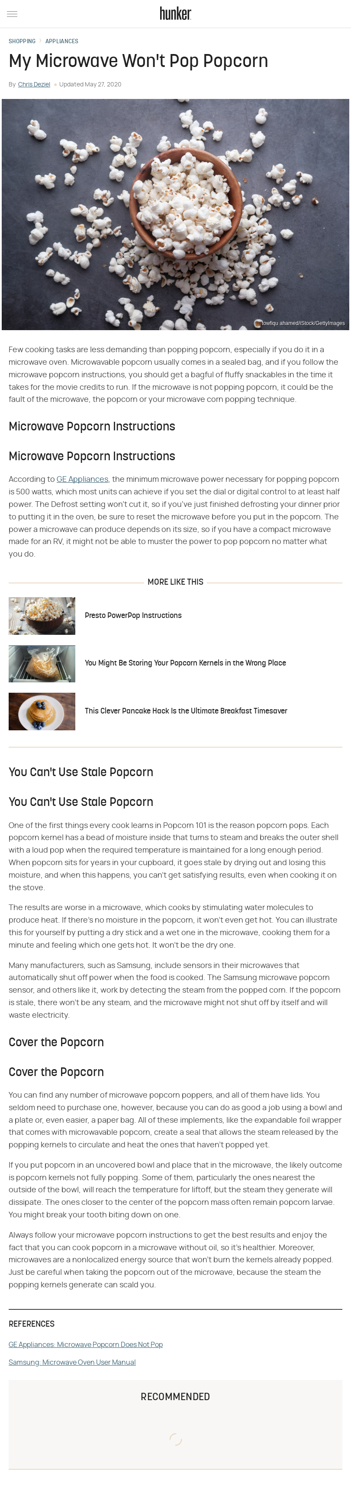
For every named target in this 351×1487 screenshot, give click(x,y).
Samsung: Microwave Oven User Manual (72, 1362)
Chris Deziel (34, 85)
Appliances (62, 42)
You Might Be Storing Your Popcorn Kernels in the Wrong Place (185, 663)
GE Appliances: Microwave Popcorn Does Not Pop (86, 1344)
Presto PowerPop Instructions (133, 616)
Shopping (22, 42)
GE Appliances (82, 480)
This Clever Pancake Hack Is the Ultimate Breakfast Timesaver (186, 711)
